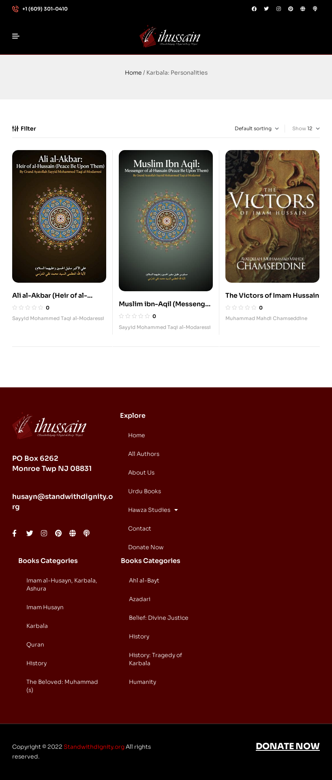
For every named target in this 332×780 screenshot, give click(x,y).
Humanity (142, 681)
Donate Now (146, 547)
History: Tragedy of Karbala (155, 659)
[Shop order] (244, 128)
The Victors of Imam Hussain (272, 295)
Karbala (37, 626)
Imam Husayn (45, 607)
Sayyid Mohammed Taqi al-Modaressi (58, 318)
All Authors (143, 454)
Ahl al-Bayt (144, 580)
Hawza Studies (153, 510)
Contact (139, 528)
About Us (141, 472)
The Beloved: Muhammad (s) (62, 686)
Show (299, 128)
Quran (35, 644)
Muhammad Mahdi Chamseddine (266, 318)
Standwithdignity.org (94, 746)
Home (133, 72)
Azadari (139, 599)
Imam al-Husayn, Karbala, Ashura (61, 584)
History (36, 663)
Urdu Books (144, 491)
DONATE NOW (288, 746)
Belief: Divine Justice (158, 617)
